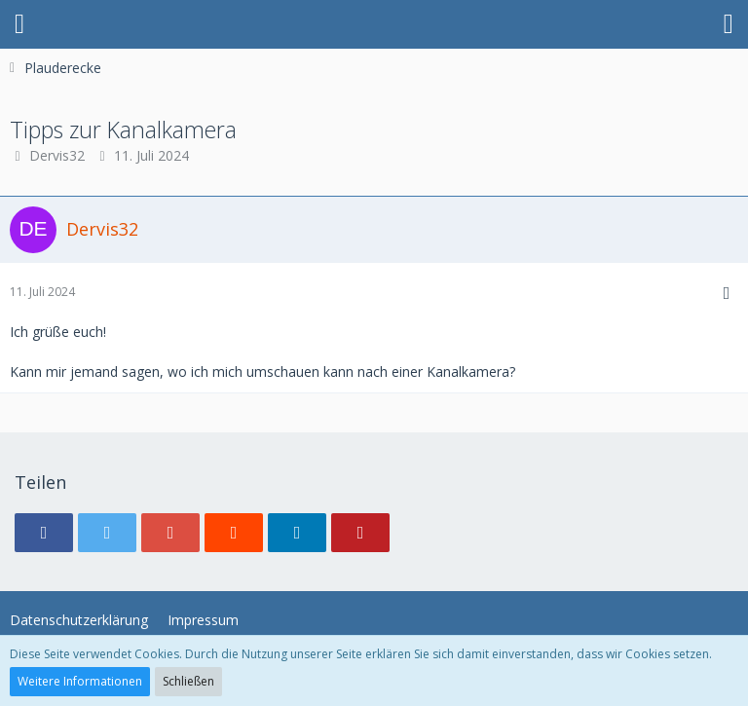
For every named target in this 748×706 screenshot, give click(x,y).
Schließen (188, 681)
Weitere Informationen (80, 681)
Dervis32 (57, 155)
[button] (19, 24)
